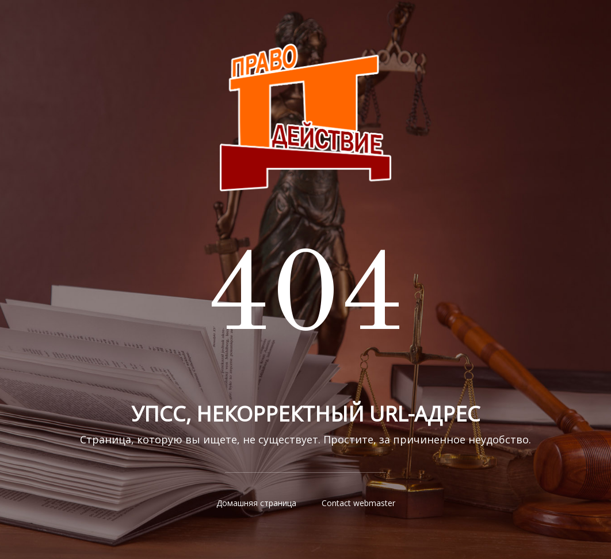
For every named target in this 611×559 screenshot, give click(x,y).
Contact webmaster (358, 502)
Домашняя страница (256, 502)
